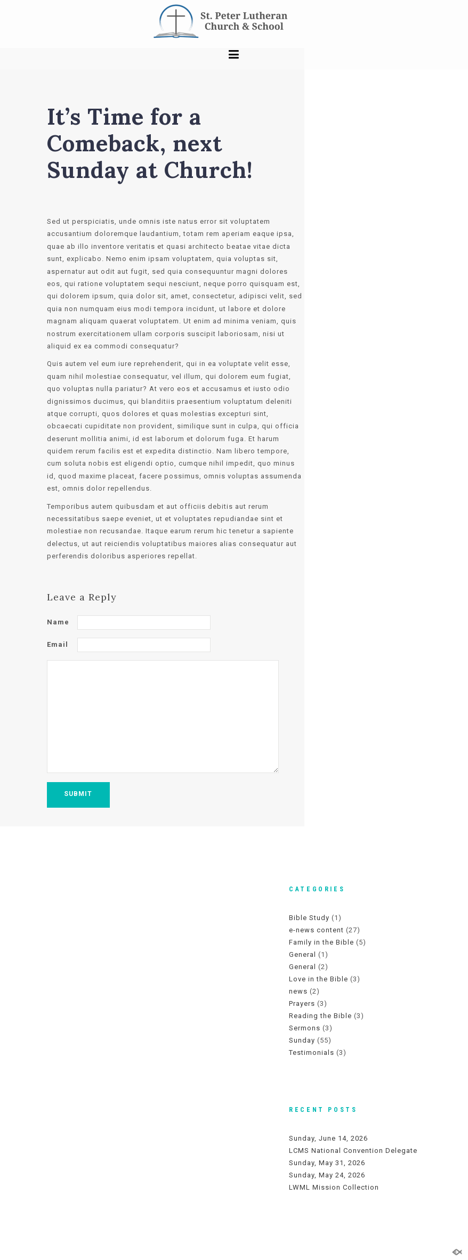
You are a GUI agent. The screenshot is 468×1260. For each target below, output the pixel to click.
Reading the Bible (320, 1016)
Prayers (302, 1003)
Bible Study (309, 918)
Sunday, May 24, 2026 (327, 1175)
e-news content (316, 930)
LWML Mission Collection (334, 1187)
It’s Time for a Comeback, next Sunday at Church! (150, 143)
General (302, 954)
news (298, 991)
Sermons (304, 1028)
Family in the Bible (321, 942)
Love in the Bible (318, 979)
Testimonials (311, 1052)
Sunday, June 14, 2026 (328, 1138)
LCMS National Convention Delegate (353, 1151)
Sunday (302, 1040)
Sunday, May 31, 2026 (327, 1163)
